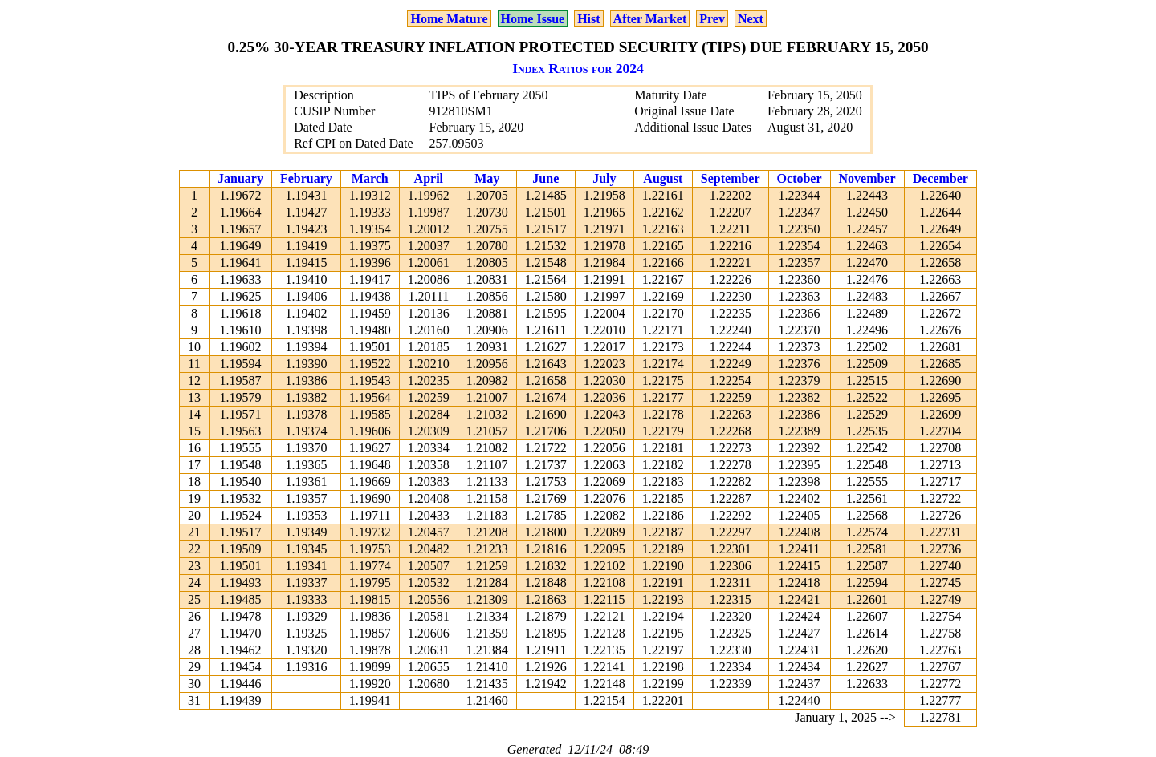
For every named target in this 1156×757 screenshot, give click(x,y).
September (730, 178)
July (604, 178)
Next (750, 19)
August (662, 178)
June (545, 178)
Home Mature (448, 19)
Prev (712, 19)
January (240, 178)
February (306, 178)
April (428, 178)
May (486, 178)
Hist (588, 19)
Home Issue (533, 19)
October (799, 178)
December (940, 178)
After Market (650, 19)
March (370, 178)
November (867, 178)
